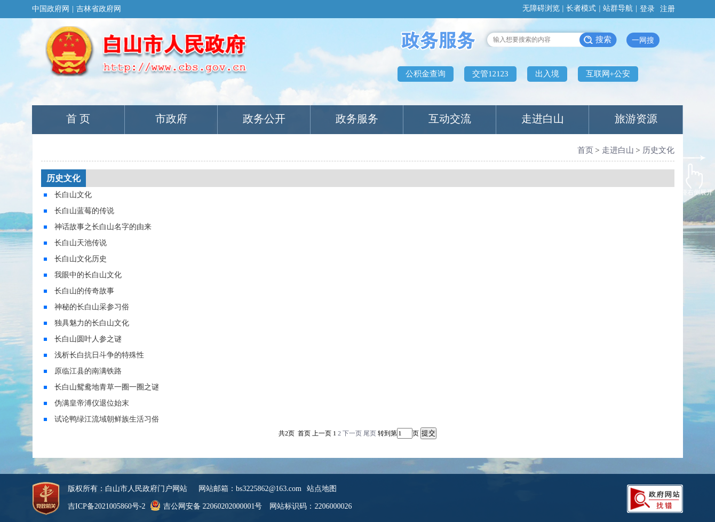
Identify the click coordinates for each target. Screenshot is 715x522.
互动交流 (449, 118)
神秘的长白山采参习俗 (91, 307)
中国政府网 (50, 9)
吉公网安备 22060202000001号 (205, 506)
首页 (585, 150)
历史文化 (658, 150)
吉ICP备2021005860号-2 (106, 506)
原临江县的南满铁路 (88, 371)
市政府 (171, 118)
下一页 (352, 433)
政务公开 (264, 118)
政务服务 (357, 118)
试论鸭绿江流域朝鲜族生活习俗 (106, 419)
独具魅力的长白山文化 (91, 323)
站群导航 (618, 8)
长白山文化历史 (80, 259)
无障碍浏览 (541, 8)
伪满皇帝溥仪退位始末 (91, 403)
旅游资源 (636, 118)
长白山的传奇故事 (84, 291)
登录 (647, 9)
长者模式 (581, 8)
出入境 (547, 73)
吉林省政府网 (98, 9)
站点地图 (322, 489)
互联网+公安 (608, 73)
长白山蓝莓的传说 (84, 211)
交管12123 (490, 73)
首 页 (78, 118)
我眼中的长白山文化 (88, 275)
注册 (667, 9)
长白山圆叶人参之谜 (88, 339)
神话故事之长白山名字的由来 (103, 227)
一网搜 (643, 40)
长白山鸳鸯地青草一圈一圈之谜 (106, 387)
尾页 (369, 433)
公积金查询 (426, 73)
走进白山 (542, 118)
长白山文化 (73, 195)
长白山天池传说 (80, 243)
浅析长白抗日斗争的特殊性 (99, 355)
